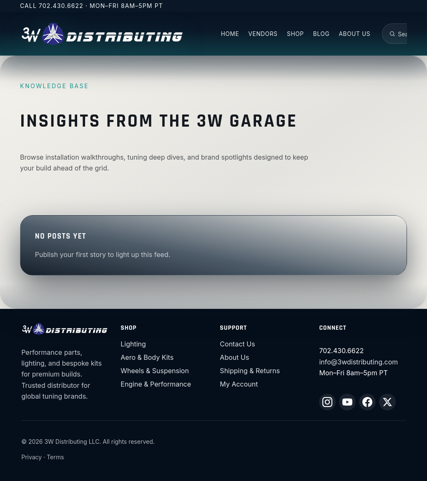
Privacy (31, 457)
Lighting (133, 344)
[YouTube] (347, 402)
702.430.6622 (61, 5)
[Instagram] (327, 402)
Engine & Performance (156, 384)
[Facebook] (367, 402)
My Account (239, 384)
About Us (234, 357)
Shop (295, 34)
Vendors (263, 34)
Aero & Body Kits (147, 357)
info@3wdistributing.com (358, 362)
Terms (55, 457)
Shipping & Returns (250, 370)
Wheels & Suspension (155, 370)
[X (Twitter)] (387, 402)
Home (230, 34)
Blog (321, 34)
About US (355, 34)
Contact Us (237, 344)
